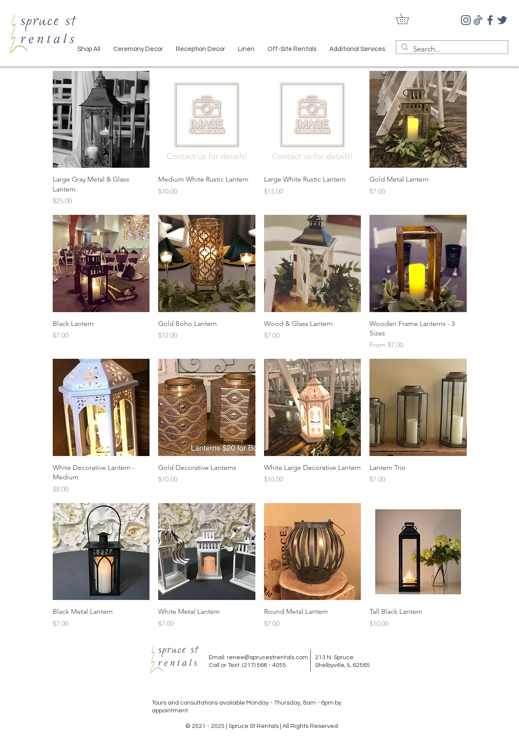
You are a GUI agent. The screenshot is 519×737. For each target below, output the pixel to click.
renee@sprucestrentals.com (267, 657)
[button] (407, 18)
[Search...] (451, 49)
